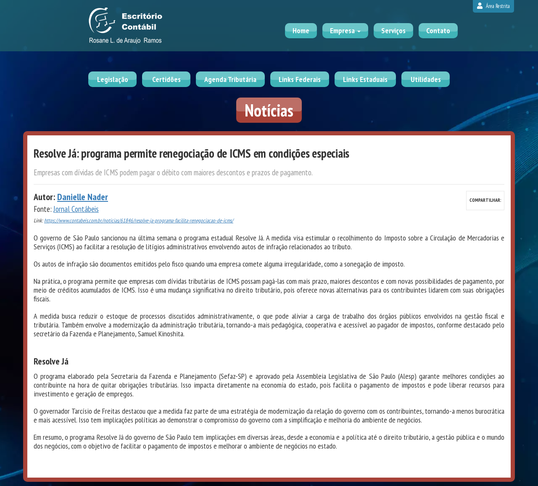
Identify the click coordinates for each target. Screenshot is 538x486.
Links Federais (300, 79)
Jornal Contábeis (76, 209)
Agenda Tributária (230, 79)
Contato (438, 30)
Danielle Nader (82, 197)
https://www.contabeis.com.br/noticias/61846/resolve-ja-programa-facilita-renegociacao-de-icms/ (138, 220)
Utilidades (426, 79)
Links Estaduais (365, 79)
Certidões (166, 79)
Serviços (393, 30)
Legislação (112, 79)
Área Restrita (493, 6)
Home (301, 30)
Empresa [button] (345, 30)
